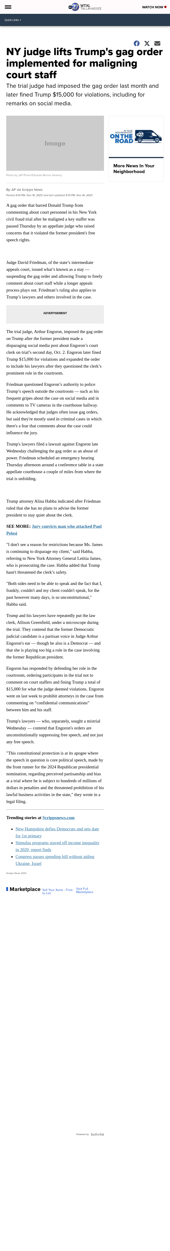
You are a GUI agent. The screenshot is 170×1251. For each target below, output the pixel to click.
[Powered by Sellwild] (97, 1134)
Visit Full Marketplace (84, 890)
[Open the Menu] (7, 7)
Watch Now (154, 7)
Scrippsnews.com (58, 817)
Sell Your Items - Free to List (57, 891)
